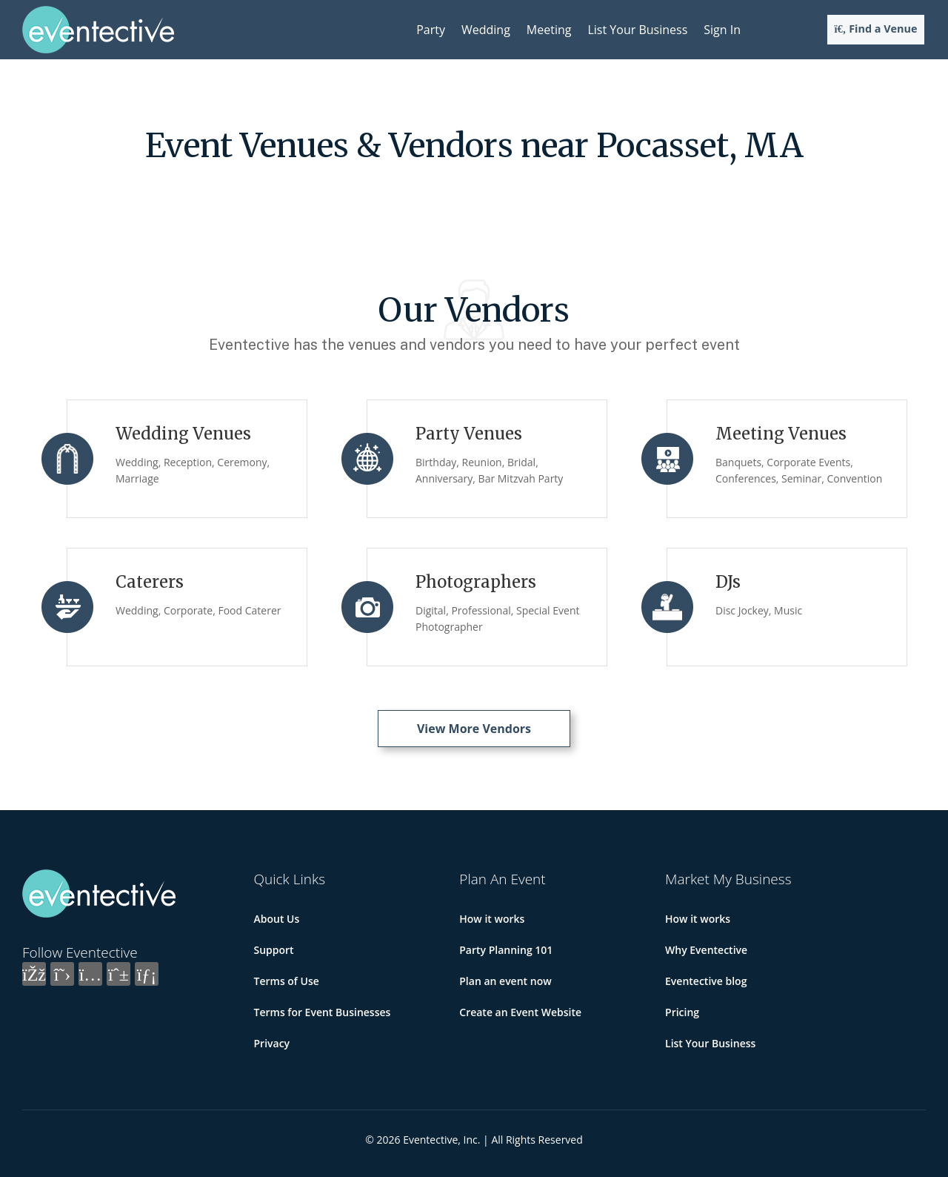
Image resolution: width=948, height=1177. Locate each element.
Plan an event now (505, 981)
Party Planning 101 (506, 950)
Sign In (722, 29)
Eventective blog (706, 981)
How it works (491, 919)
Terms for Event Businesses (322, 1012)
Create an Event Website (520, 1012)
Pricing (682, 1012)
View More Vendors (474, 728)
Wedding (485, 29)
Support (274, 950)
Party (430, 29)
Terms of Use (286, 981)
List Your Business (637, 29)
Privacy (272, 1043)
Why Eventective (706, 950)
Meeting (549, 29)
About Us (277, 919)
